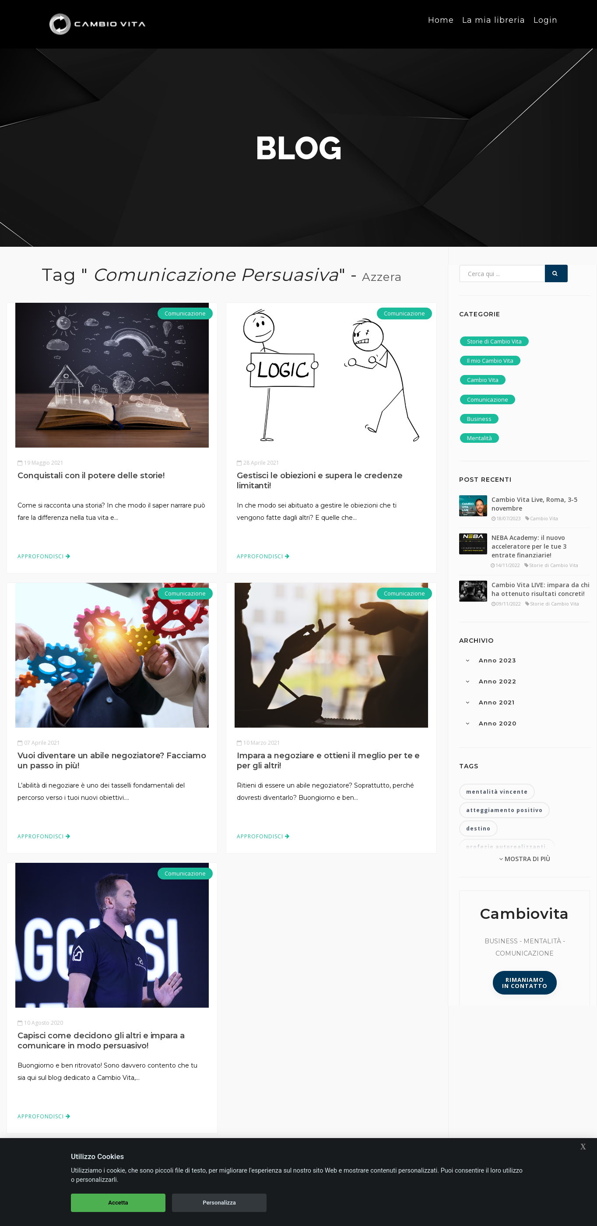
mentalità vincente (497, 791)
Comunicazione (185, 313)
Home (441, 23)
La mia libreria (493, 23)
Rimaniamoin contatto (525, 983)
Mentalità (479, 438)
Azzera (382, 277)
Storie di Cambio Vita (494, 341)
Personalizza (219, 1202)
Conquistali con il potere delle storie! (91, 475)
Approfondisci (44, 556)
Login (546, 23)
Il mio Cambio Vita (490, 360)
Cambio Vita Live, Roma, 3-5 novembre (534, 503)
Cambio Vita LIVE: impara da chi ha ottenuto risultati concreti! (541, 589)
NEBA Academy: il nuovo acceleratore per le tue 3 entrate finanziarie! (529, 546)
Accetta (118, 1202)
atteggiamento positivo (504, 810)
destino (478, 828)
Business (479, 419)
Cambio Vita (483, 380)
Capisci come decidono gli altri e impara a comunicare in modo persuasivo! (101, 1041)
